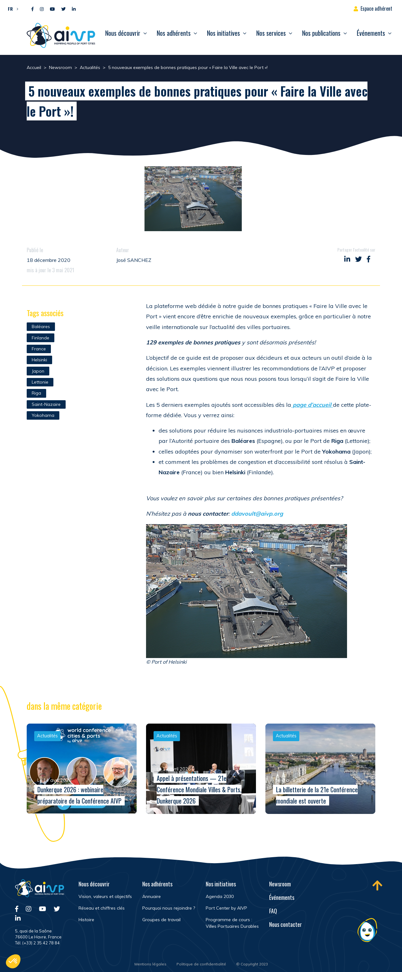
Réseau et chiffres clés (102, 908)
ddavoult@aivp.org (257, 513)
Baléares (41, 326)
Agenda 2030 (220, 896)
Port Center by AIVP (226, 908)
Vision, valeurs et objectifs (105, 896)
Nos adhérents (174, 33)
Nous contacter (285, 924)
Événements (371, 33)
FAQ (273, 911)
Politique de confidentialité (201, 964)
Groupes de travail (161, 919)
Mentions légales (150, 964)
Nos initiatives (223, 33)
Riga (36, 393)
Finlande (40, 338)
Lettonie (40, 382)
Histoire (86, 919)
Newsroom (280, 884)
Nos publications (321, 33)
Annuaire (151, 896)
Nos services (271, 33)
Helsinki (39, 360)
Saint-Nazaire (46, 404)
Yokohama (43, 415)
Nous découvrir (122, 33)
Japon (38, 371)
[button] (11, 8)
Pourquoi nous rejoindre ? (168, 908)
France (39, 349)
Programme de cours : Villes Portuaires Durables (232, 923)
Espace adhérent (376, 8)
